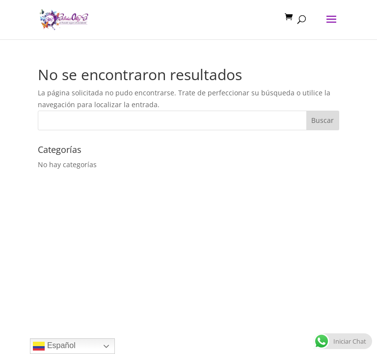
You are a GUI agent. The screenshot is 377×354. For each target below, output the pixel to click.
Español (54, 346)
